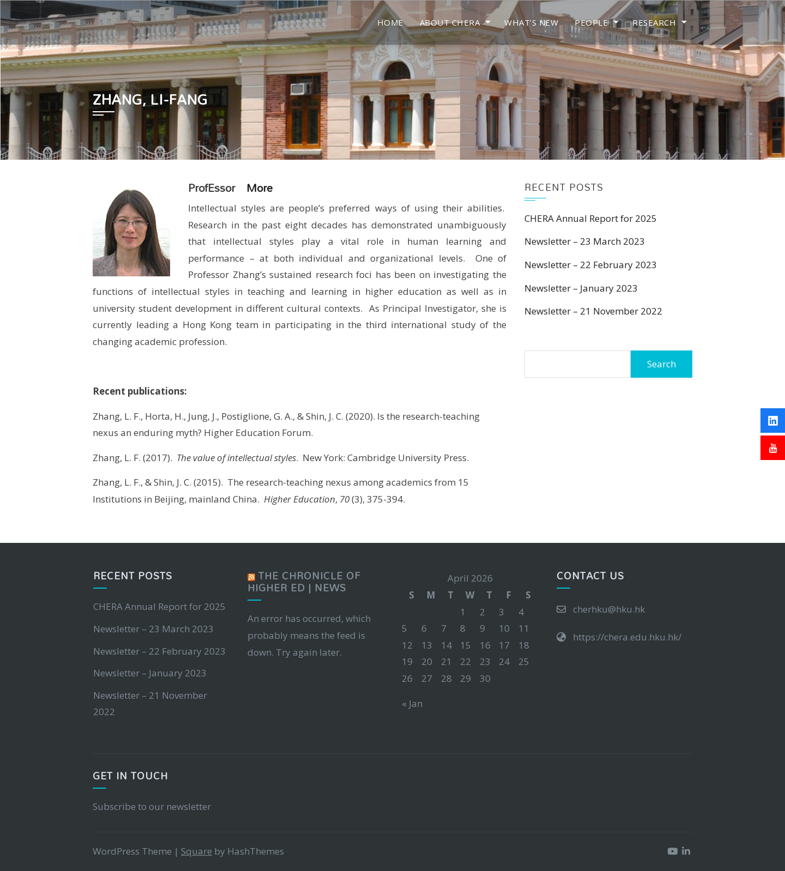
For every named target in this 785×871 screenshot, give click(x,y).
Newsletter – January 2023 (581, 288)
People (591, 22)
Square (196, 851)
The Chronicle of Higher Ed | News (303, 582)
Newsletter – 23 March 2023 (584, 241)
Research (654, 22)
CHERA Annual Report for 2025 (590, 218)
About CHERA (450, 22)
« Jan (412, 703)
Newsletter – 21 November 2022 (593, 311)
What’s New (531, 22)
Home (390, 22)
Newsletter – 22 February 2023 (590, 264)
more (259, 188)
